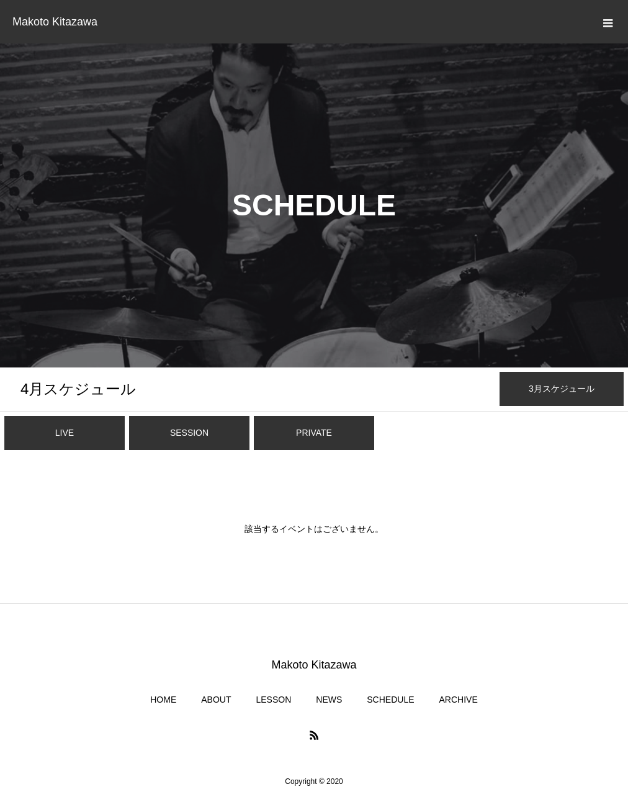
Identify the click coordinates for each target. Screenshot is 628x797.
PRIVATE (314, 433)
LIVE (64, 433)
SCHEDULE (390, 699)
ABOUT (216, 699)
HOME (163, 699)
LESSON (273, 699)
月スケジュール (78, 388)
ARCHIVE (458, 699)
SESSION (189, 433)
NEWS (329, 699)
